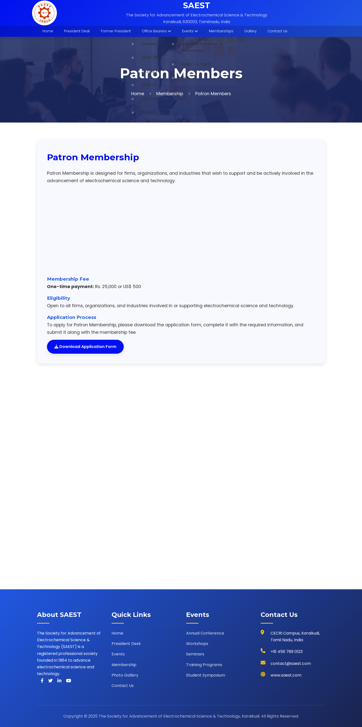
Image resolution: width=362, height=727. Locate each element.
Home (47, 31)
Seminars (195, 654)
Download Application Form (85, 346)
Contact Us (277, 31)
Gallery (250, 31)
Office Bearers (156, 31)
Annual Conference (205, 633)
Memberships (221, 31)
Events (190, 31)
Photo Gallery (125, 675)
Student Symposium (205, 675)
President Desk (77, 31)
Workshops (197, 643)
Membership (169, 94)
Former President (116, 31)
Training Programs (204, 665)
